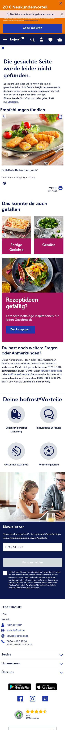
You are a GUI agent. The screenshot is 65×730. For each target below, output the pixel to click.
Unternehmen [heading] (32, 663)
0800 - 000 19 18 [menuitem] (14, 641)
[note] (32, 177)
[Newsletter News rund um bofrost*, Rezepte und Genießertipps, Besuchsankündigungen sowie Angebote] (32, 560)
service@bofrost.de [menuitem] (15, 636)
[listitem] (16, 422)
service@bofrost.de (51, 370)
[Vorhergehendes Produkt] (3, 116)
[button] (6, 40)
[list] (32, 440)
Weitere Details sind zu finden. (24, 588)
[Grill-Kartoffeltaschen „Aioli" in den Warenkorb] (60, 188)
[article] (32, 77)
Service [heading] (32, 654)
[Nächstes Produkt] (61, 116)
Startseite (13, 101)
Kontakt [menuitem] (6, 619)
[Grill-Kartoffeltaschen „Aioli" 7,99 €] (32, 155)
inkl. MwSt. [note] (52, 191)
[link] (18, 39)
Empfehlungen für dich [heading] (22, 109)
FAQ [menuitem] (4, 613)
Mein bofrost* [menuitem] (12, 625)
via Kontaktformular (19, 374)
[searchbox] (32, 40)
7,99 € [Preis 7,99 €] (52, 188)
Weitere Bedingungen (31, 20)
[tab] (41, 40)
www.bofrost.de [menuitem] (13, 630)
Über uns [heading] (32, 672)
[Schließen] (60, 3)
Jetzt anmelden (32, 562)
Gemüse (48, 245)
